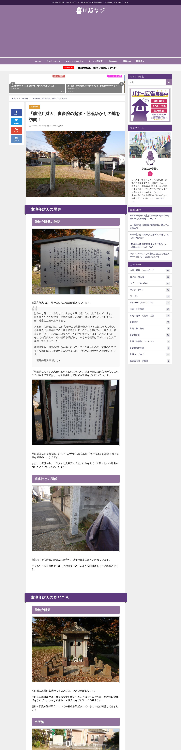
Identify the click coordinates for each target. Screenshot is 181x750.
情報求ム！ (141, 61)
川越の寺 (127, 61)
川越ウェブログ (150, 354)
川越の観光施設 (150, 348)
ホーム (38, 61)
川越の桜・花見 (150, 328)
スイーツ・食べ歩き (74, 61)
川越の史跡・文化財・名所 (150, 315)
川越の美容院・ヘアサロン (150, 341)
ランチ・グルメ (53, 61)
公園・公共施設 (150, 309)
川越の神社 (113, 61)
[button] (12, 84)
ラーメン (150, 296)
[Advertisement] (90, 37)
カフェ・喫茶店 (95, 61)
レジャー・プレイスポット (150, 303)
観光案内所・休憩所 (150, 361)
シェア (16, 112)
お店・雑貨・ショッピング (150, 270)
